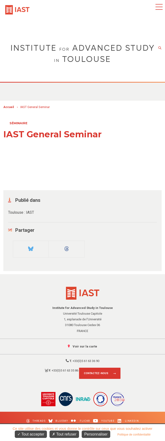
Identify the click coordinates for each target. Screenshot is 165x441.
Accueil (8, 107)
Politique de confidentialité (133, 434)
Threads (35, 421)
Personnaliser (96, 434)
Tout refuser (64, 434)
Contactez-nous (96, 373)
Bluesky (58, 421)
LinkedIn (128, 421)
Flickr (80, 421)
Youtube (104, 421)
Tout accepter (30, 434)
